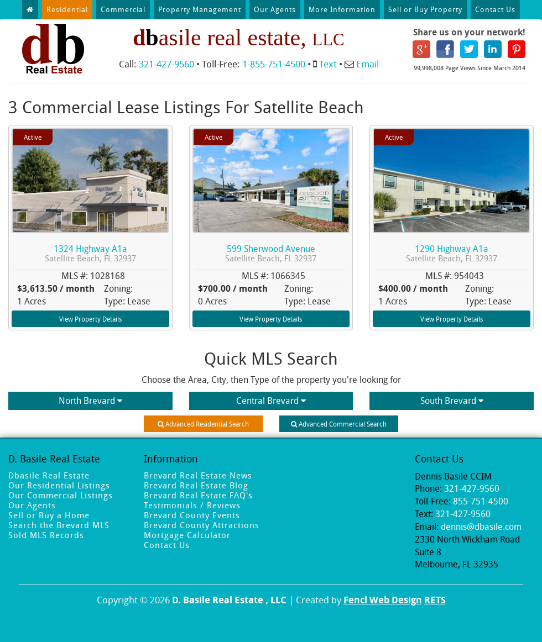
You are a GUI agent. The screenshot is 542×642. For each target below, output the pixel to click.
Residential (67, 9)
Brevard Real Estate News (198, 475)
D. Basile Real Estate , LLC (229, 599)
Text (328, 63)
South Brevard (451, 400)
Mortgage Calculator (187, 534)
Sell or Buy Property (425, 9)
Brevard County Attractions (201, 524)
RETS (435, 599)
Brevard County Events (192, 514)
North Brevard (90, 400)
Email (367, 63)
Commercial (123, 9)
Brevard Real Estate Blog (196, 485)
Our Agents (275, 9)
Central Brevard (271, 400)
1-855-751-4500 (273, 63)
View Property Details (90, 318)
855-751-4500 (480, 501)
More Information (342, 9)
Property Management (199, 9)
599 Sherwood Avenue (270, 253)
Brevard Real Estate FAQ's (198, 495)
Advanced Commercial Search (339, 423)
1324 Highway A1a (90, 253)
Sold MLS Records (46, 534)
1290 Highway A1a (451, 253)
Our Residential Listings (59, 485)
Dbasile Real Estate (49, 475)
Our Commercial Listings (60, 495)
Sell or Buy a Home (49, 514)
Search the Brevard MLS (59, 524)
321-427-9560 (166, 63)
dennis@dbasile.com (481, 526)
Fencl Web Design (382, 599)
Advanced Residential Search (203, 423)
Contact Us (495, 9)
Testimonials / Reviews (192, 505)
